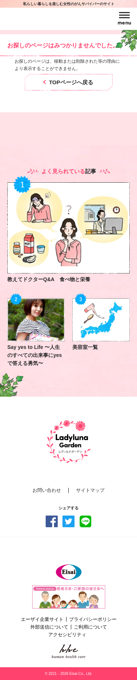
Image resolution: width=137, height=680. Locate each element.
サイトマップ (90, 490)
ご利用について (90, 627)
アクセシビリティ (67, 634)
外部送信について (49, 627)
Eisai (68, 572)
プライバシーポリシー (93, 619)
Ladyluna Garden (40, 18)
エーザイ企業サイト (42, 619)
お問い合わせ (47, 490)
